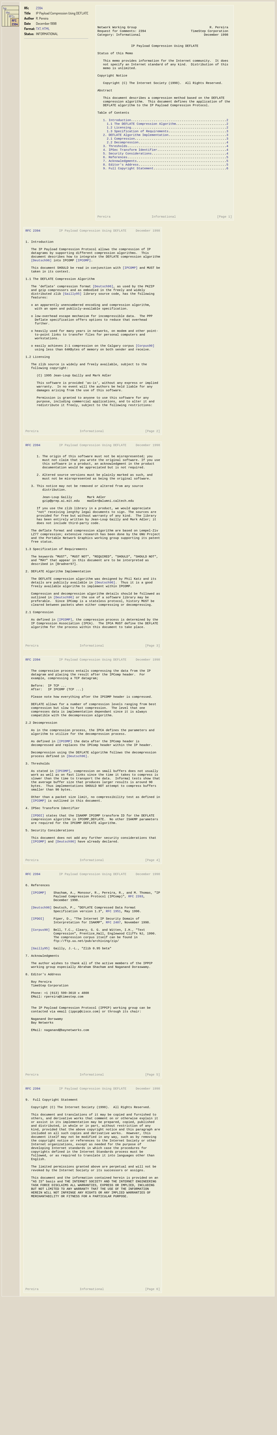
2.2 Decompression (122, 158)
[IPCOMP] (82, 287)
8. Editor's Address (120, 182)
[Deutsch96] (41, 287)
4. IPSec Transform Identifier (129, 166)
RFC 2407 (112, 1020)
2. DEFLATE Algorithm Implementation (135, 149)
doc (8, 12)
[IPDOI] (37, 902)
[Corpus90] (143, 382)
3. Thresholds (115, 162)
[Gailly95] (71, 325)
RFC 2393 (134, 991)
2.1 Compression (120, 153)
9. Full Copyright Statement (128, 186)
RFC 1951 (112, 1007)
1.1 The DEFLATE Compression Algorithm (141, 137)
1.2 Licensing (119, 141)
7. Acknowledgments (119, 178)
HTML (46, 28)
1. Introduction (117, 133)
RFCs (12, 16)
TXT (38, 28)
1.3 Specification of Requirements (137, 145)
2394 (39, 8)
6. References (115, 174)
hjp (5, 8)
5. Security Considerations (127, 170)
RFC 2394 (15, 22)
